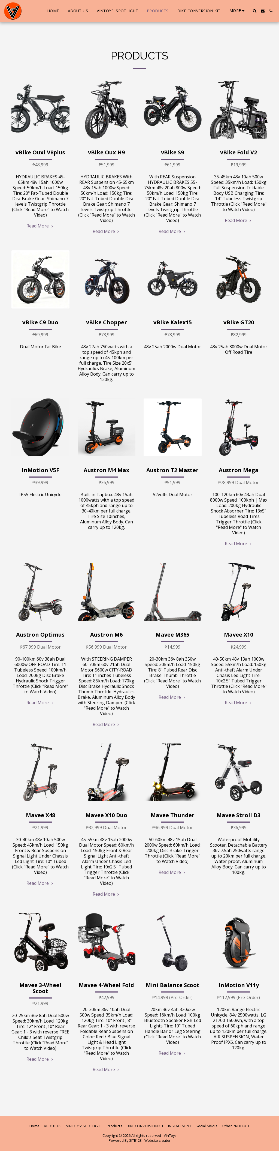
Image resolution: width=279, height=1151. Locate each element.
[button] (254, 11)
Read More (40, 226)
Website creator (157, 1140)
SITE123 (135, 1140)
